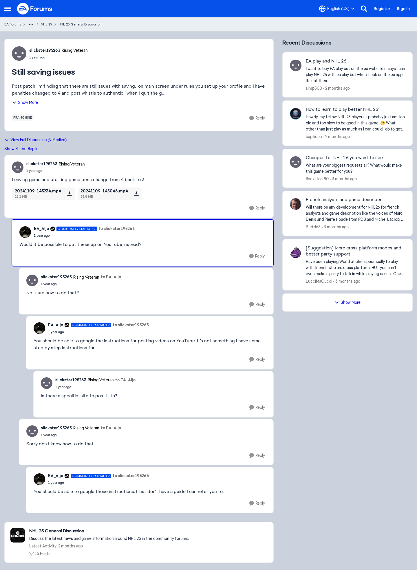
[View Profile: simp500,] (295, 65)
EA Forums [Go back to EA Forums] (12, 24)
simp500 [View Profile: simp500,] (314, 88)
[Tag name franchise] (23, 117)
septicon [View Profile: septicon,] (314, 136)
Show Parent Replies (22, 148)
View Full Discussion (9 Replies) (35, 139)
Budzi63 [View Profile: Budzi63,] (313, 226)
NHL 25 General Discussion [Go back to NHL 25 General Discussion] (80, 24)
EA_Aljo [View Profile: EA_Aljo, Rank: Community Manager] (41, 228)
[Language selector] (337, 8)
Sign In (403, 8)
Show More (25, 102)
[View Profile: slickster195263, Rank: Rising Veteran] (19, 53)
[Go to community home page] (34, 8)
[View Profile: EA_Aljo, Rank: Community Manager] (25, 232)
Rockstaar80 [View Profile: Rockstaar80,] (317, 178)
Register (382, 8)
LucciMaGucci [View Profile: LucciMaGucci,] (319, 281)
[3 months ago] (343, 179)
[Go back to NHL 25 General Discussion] (109, 531)
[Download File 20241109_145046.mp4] (136, 193)
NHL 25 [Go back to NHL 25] (46, 24)
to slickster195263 (116, 228)
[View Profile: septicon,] (295, 113)
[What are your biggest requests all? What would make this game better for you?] (355, 168)
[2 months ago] (336, 88)
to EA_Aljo (111, 277)
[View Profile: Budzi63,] (295, 204)
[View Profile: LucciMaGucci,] (295, 252)
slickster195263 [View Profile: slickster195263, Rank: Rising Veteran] (44, 50)
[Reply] (257, 118)
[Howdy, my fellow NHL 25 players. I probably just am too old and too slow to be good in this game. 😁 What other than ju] (355, 123)
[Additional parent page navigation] (31, 24)
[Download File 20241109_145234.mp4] (69, 193)
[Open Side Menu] (7, 8)
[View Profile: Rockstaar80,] (295, 162)
